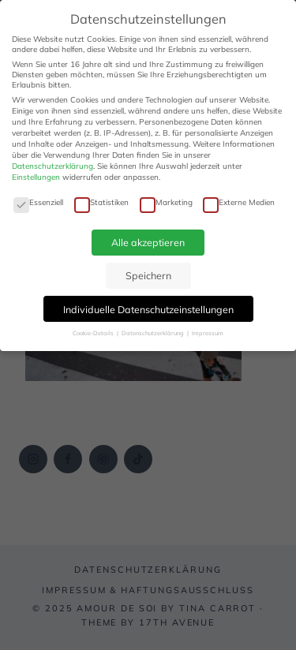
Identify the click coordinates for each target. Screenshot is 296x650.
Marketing (166, 202)
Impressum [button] (207, 333)
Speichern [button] (148, 275)
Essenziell (38, 202)
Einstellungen (36, 177)
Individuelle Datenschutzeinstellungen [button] (148, 309)
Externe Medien (239, 202)
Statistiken (101, 202)
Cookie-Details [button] (94, 333)
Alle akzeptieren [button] (148, 242)
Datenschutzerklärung (52, 166)
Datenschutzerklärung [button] (153, 333)
